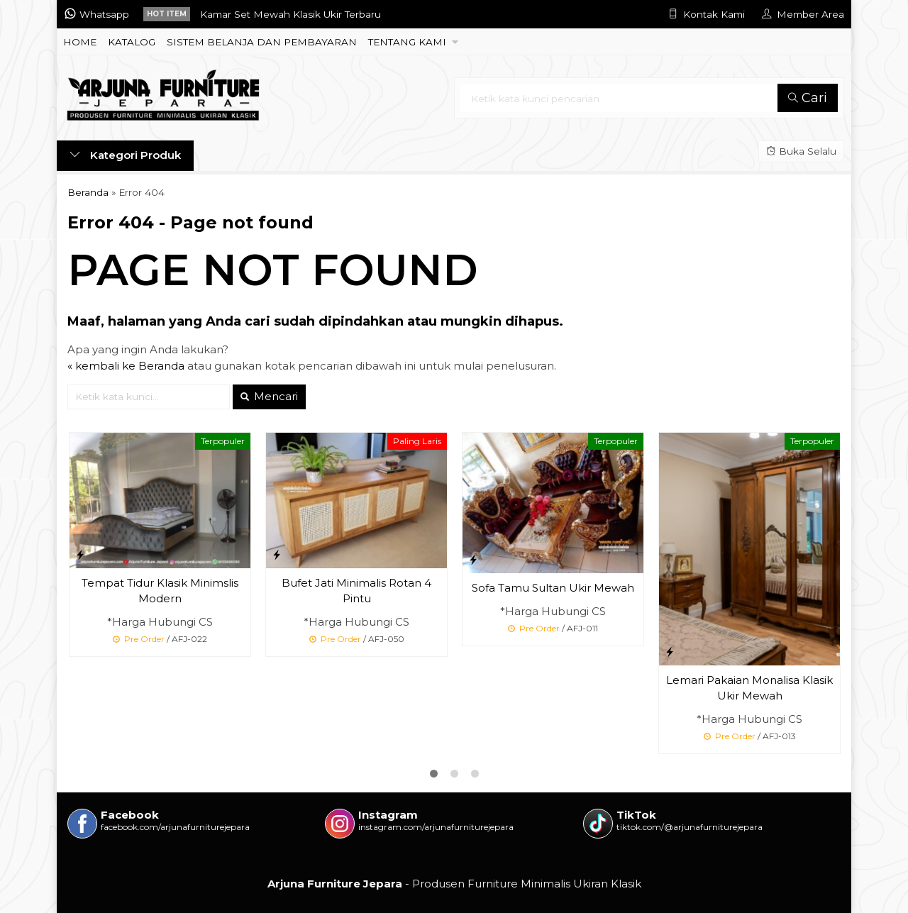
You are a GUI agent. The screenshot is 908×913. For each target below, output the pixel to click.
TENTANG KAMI (407, 42)
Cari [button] (807, 98)
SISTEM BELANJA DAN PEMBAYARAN (262, 42)
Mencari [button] (269, 396)
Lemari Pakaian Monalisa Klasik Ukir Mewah (749, 688)
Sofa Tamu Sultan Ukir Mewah (553, 587)
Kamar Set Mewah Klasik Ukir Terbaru (290, 14)
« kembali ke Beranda (125, 365)
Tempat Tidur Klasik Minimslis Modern (160, 591)
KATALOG (131, 42)
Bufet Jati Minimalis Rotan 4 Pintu (356, 591)
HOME (79, 42)
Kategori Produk (125, 155)
